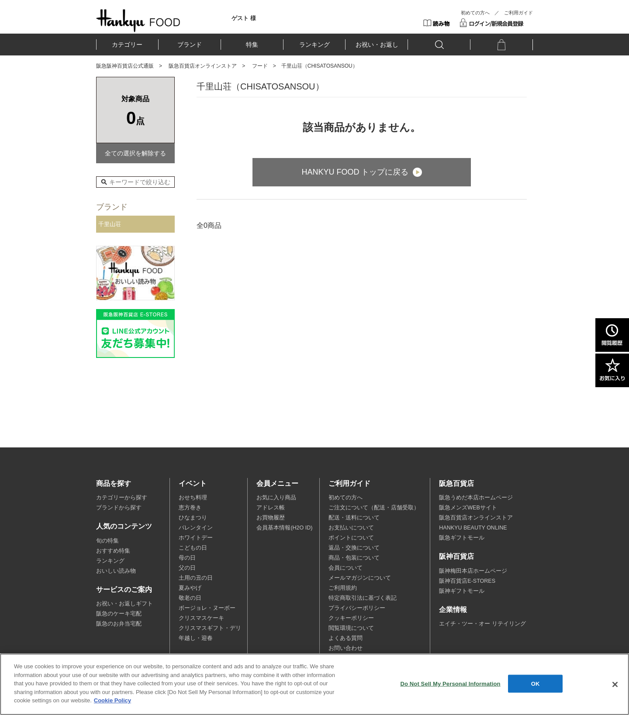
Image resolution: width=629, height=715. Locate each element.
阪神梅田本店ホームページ (473, 571)
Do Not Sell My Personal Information (450, 683)
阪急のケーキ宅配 (119, 614)
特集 (252, 44)
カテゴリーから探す (121, 498)
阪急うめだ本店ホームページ (476, 498)
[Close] (615, 684)
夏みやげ (190, 588)
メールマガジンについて (359, 578)
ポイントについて (351, 538)
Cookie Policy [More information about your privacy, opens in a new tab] (112, 700)
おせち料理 (193, 498)
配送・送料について (354, 518)
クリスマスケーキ (201, 618)
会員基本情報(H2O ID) (284, 528)
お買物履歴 (270, 518)
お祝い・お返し (377, 44)
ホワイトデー (196, 538)
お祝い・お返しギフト (124, 604)
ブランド (189, 44)
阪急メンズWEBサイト (468, 508)
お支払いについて (351, 528)
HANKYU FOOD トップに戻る (354, 172)
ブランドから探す (119, 508)
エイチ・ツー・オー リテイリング (482, 624)
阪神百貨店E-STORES (467, 581)
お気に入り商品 (276, 498)
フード (260, 66)
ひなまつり (193, 518)
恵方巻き (190, 508)
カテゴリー (127, 44)
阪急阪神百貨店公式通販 (125, 66)
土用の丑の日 (196, 578)
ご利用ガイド (518, 12)
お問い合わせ (345, 648)
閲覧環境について (351, 628)
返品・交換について (354, 548)
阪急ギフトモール (461, 538)
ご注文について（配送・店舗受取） (373, 508)
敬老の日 (190, 598)
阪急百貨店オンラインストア (203, 66)
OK (535, 683)
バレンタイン (196, 528)
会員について (345, 568)
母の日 (187, 558)
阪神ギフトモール (461, 591)
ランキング (314, 44)
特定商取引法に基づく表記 (362, 598)
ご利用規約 (342, 588)
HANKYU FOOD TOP (138, 20)
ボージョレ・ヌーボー (207, 608)
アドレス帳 (270, 508)
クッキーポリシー (351, 618)
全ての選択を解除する (135, 153)
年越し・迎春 (196, 638)
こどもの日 (193, 548)
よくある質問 (345, 638)
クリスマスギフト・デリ (210, 628)
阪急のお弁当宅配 (119, 624)
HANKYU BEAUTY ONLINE (473, 528)
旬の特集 (107, 541)
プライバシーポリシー (356, 608)
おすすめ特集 (113, 551)
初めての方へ (475, 12)
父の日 (187, 568)
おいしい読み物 (116, 571)
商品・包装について (354, 558)
